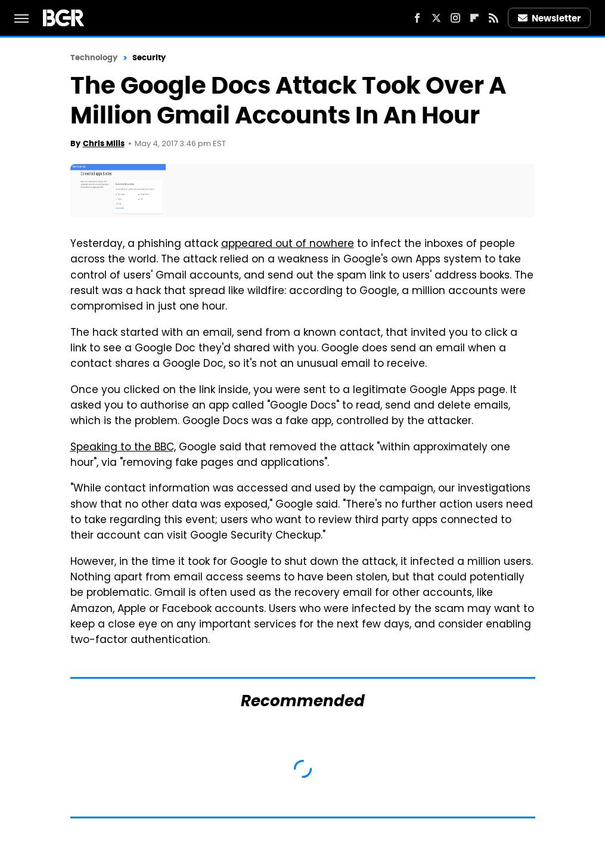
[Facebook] (417, 18)
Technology (94, 57)
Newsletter (549, 18)
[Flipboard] (474, 18)
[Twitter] (436, 18)
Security (149, 57)
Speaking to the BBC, (123, 448)
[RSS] (493, 18)
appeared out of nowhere (287, 244)
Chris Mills (104, 143)
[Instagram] (455, 18)
